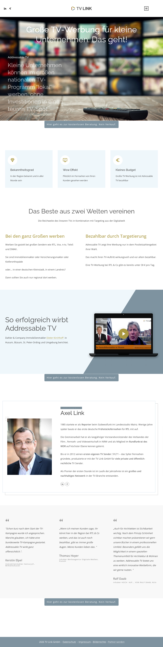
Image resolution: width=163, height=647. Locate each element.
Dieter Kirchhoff (55, 337)
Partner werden (116, 642)
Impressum (85, 641)
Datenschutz (69, 641)
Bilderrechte (99, 641)
